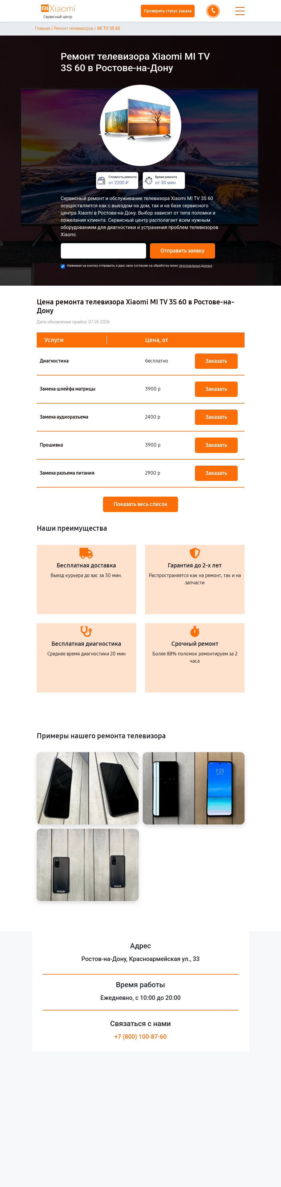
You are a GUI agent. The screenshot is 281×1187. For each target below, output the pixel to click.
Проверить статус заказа (168, 11)
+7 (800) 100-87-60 (140, 1036)
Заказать (216, 361)
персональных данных (195, 266)
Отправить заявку (183, 250)
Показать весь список (140, 504)
